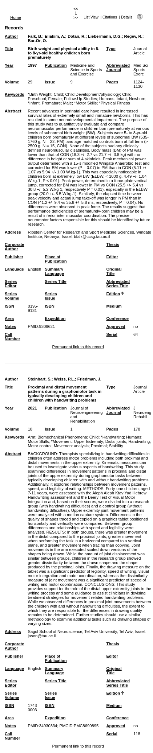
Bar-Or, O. (37, 40)
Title (9, 48)
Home (15, 17)
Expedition (55, 318)
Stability (116, 446)
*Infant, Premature (44, 103)
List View (91, 17)
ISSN (9, 306)
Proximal (99, 446)
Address (13, 232)
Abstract (13, 111)
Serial (111, 334)
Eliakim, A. (55, 36)
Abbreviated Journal (118, 67)
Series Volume (12, 296)
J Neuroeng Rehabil (142, 412)
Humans (106, 98)
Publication (56, 65)
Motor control (39, 446)
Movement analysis (71, 446)
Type (110, 48)
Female (54, 98)
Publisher (14, 257)
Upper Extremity (88, 441)
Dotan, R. (76, 36)
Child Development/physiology (92, 94)
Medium (113, 306)
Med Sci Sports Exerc (140, 69)
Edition (113, 294)
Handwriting (139, 441)
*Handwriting (112, 437)
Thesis (112, 244)
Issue (50, 82)
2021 (32, 408)
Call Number (12, 336)
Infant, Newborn (131, 98)
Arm (31, 437)
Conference (117, 318)
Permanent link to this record (78, 347)
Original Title (113, 271)
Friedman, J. (89, 379)
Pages (112, 82)
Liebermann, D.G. (105, 36)
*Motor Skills (85, 103)
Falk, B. (35, 36)
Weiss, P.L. (64, 379)
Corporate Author (14, 246)
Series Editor (11, 283)
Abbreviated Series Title (118, 283)
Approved (115, 326)
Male (67, 103)
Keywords (14, 94)
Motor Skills (38, 441)
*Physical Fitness (114, 103)
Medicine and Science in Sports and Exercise (86, 69)
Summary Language (54, 271)
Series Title (56, 281)
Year (9, 65)
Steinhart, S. (39, 379)
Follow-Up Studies (80, 98)
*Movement (61, 441)
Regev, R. (133, 36)
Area (9, 318)
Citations (109, 17)
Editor (112, 257)
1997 (32, 65)
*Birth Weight (39, 94)
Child (58, 94)
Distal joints (115, 441)
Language (14, 269)
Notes (10, 326)
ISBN (50, 306)
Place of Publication (56, 259)
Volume (12, 82)
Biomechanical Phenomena (62, 437)
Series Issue (51, 296)
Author (11, 36)
